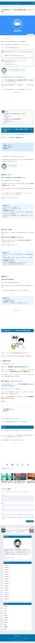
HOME (17, 638)
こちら (14, 557)
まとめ (5, 123)
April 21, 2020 (14, 64)
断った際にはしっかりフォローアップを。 (12, 121)
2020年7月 (7, 584)
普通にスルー (7, 117)
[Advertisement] (17, 100)
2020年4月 (7, 590)
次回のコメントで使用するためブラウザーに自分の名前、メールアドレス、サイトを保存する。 (18, 518)
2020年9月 (7, 581)
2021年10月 (7, 577)
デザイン (6, 611)
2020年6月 (7, 586)
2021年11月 (7, 574)
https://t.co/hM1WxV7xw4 (9, 62)
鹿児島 (5, 630)
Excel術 (5, 607)
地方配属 (6, 618)
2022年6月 (7, 565)
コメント (3, 494)
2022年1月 (7, 572)
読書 (5, 625)
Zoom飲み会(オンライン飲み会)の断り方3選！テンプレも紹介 (14, 113)
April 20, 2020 (21, 55)
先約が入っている (8, 115)
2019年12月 (7, 597)
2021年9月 (7, 579)
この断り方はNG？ (8, 120)
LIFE (5, 609)
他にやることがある (8, 116)
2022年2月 (7, 570)
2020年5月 (7, 588)
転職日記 (6, 628)
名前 (2, 503)
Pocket (8, 38)
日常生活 (6, 621)
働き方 (5, 614)
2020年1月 (7, 595)
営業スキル (6, 616)
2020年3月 (7, 593)
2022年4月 (7, 567)
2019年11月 (7, 600)
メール (3, 508)
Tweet (5, 38)
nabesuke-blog (17, 3)
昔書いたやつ (9, 468)
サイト (2, 512)
